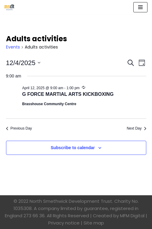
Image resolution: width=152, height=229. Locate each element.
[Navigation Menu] (140, 7)
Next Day (136, 128)
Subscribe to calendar (73, 147)
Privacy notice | (65, 223)
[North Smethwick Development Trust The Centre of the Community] (9, 7)
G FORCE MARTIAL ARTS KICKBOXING (68, 94)
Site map (94, 223)
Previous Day (19, 128)
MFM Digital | (133, 215)
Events (13, 47)
